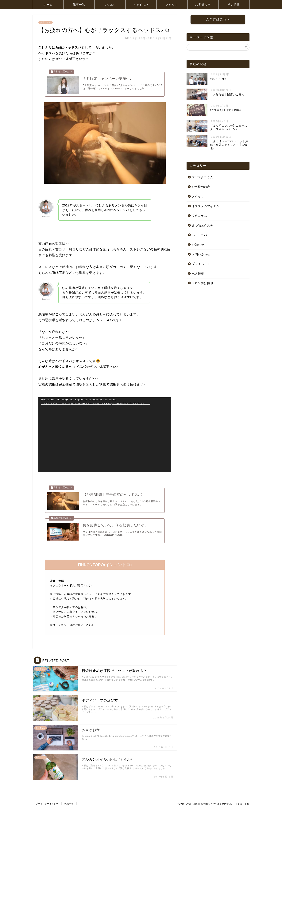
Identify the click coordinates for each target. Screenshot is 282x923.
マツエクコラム (202, 177)
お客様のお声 (201, 187)
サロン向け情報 (202, 283)
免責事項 (69, 811)
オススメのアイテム (205, 206)
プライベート (201, 264)
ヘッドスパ (141, 4)
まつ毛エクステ (202, 225)
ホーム (48, 4)
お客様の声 (203, 4)
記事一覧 (79, 4)
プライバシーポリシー (47, 811)
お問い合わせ (201, 254)
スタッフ (172, 4)
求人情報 (234, 4)
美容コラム (45, 22)
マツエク (110, 4)
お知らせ (198, 245)
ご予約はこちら (218, 20)
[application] (105, 437)
